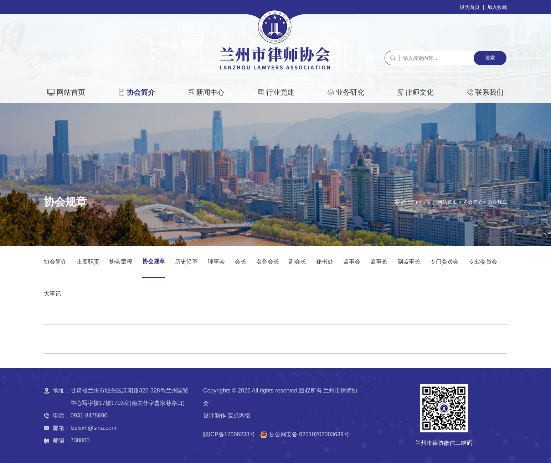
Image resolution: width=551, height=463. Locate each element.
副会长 (297, 262)
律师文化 (419, 92)
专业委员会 (483, 262)
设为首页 (470, 7)
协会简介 (141, 92)
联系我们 (489, 92)
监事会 (351, 262)
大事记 (52, 294)
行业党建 (280, 92)
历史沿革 (186, 262)
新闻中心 (210, 92)
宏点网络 (239, 415)
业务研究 (350, 92)
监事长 (378, 262)
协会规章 (497, 202)
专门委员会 (444, 262)
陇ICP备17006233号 (229, 434)
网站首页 (71, 92)
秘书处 (324, 262)
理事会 (216, 262)
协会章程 (120, 262)
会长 (240, 262)
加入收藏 (497, 7)
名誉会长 (267, 262)
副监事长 (408, 262)
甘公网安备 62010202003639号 (309, 434)
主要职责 (88, 262)
